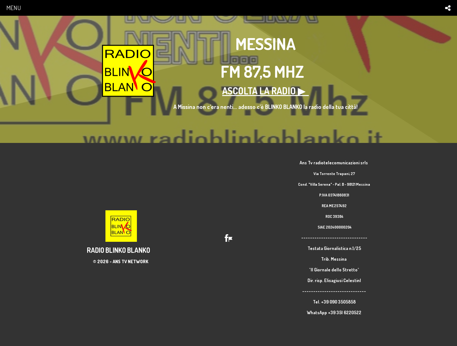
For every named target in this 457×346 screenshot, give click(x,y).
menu (13, 8)
